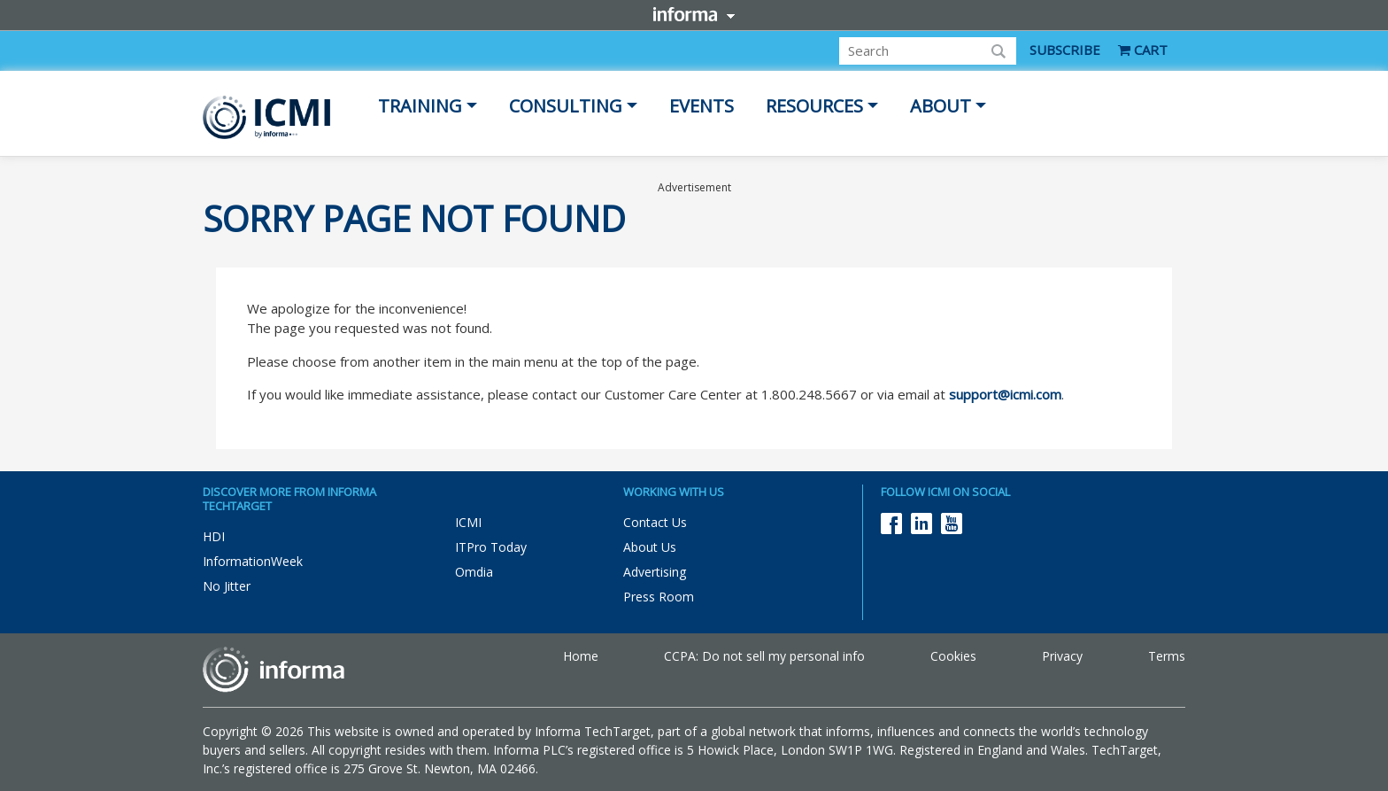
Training (420, 106)
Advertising (654, 571)
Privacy (1062, 656)
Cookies (953, 656)
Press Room (658, 596)
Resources (814, 106)
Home (580, 656)
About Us (649, 547)
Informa (694, 14)
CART (1143, 49)
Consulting (565, 106)
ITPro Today (491, 547)
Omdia (474, 571)
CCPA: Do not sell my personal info (764, 656)
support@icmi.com (1005, 394)
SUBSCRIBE (1064, 49)
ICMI (468, 522)
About (940, 106)
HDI (214, 536)
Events (701, 106)
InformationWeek (253, 561)
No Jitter (227, 586)
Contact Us (655, 522)
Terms (1166, 656)
